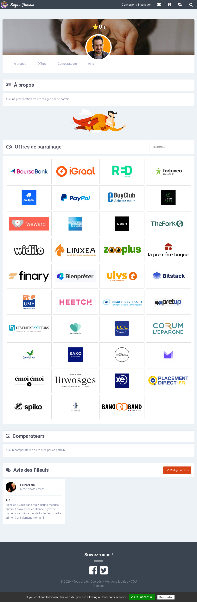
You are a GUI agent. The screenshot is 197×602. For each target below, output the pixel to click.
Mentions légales (116, 581)
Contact (98, 586)
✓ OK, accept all (142, 597)
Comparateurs (67, 64)
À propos (20, 64)
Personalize (166, 597)
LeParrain (27, 485)
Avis (91, 64)
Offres (42, 64)
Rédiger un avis (177, 470)
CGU (134, 581)
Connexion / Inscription (136, 4)
